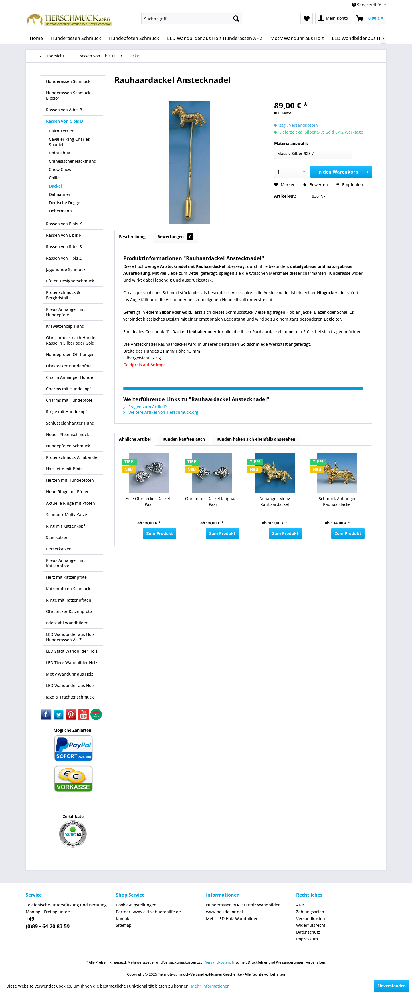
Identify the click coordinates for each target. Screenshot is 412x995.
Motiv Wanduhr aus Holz (69, 674)
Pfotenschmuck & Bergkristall (63, 295)
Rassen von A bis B (64, 109)
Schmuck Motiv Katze (66, 514)
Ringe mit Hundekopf (66, 411)
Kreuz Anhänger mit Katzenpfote (65, 563)
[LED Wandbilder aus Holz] (359, 38)
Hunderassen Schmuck (68, 81)
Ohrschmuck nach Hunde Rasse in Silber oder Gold (70, 340)
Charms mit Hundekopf (68, 388)
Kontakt (123, 918)
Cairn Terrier (61, 131)
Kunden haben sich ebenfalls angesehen (256, 439)
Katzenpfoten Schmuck (68, 588)
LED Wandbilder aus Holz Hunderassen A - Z (70, 637)
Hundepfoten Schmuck (68, 446)
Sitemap (124, 925)
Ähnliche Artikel (135, 439)
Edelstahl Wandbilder (67, 623)
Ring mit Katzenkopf (65, 526)
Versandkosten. (218, 962)
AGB (300, 905)
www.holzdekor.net (224, 911)
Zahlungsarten (310, 911)
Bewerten (316, 184)
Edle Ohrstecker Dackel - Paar (149, 501)
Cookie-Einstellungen (136, 905)
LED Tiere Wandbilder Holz (71, 662)
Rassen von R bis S (64, 246)
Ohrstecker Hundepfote (69, 366)
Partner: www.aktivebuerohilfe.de (148, 911)
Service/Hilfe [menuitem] (367, 4)
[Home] (36, 38)
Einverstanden (391, 985)
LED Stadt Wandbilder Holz (72, 651)
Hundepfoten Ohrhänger (70, 354)
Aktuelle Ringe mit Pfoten (70, 503)
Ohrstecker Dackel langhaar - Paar (211, 501)
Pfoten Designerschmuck (70, 281)
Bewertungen (175, 236)
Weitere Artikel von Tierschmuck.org (160, 412)
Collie (54, 177)
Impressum (307, 939)
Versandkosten (310, 918)
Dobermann (60, 211)
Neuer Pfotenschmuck (67, 434)
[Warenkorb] (370, 18)
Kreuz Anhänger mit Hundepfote (65, 312)
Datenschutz (308, 932)
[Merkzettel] (306, 18)
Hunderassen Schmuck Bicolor (68, 95)
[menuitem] (191, 18)
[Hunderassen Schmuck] (76, 38)
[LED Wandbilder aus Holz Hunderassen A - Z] (214, 38)
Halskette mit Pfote (64, 468)
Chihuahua (59, 153)
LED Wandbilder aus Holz (70, 685)
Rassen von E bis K (64, 223)
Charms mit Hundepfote (69, 400)
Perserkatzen (59, 549)
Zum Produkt (159, 533)
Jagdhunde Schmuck (66, 269)
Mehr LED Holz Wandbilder (232, 918)
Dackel (55, 186)
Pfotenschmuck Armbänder (72, 457)
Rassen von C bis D (64, 121)
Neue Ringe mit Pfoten (68, 491)
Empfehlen (349, 184)
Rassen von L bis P (64, 235)
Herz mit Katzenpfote (66, 577)
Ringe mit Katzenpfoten (68, 600)
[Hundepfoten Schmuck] (134, 38)
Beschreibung (132, 236)
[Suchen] (236, 18)
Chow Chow (60, 169)
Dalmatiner (59, 194)
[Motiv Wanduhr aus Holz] (297, 38)
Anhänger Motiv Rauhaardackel (274, 501)
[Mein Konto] (333, 18)
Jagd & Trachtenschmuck (70, 697)
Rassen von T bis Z (64, 258)
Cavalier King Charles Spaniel (69, 141)
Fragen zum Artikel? (145, 406)
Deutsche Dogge (64, 202)
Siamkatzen (57, 537)
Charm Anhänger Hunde (69, 377)
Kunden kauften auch (184, 439)
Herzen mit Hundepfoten (70, 480)
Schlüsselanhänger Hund (70, 423)
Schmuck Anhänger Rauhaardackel (337, 501)
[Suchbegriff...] (191, 18)
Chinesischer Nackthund (72, 161)
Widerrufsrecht (310, 925)
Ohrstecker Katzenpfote (69, 611)
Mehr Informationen (210, 986)
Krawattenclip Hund (65, 326)
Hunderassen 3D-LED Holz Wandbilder (243, 905)
